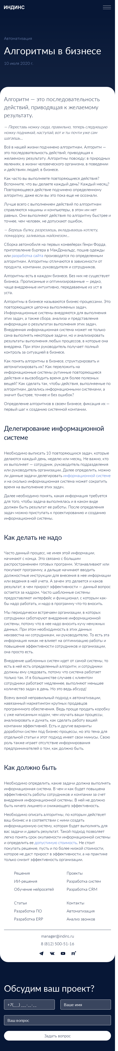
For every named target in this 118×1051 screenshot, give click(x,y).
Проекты (75, 873)
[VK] (52, 953)
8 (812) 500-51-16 (57, 943)
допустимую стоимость (56, 842)
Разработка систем (84, 881)
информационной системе (87, 475)
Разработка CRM (82, 889)
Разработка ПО (28, 910)
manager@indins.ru (57, 936)
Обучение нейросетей (34, 889)
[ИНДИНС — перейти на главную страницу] (14, 7)
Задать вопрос (57, 1035)
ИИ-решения (25, 881)
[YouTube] (63, 953)
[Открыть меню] (107, 7)
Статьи (20, 902)
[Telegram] (41, 953)
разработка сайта (27, 255)
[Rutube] (74, 953)
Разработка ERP (28, 918)
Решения (22, 873)
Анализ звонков (81, 918)
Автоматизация (81, 910)
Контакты (75, 902)
